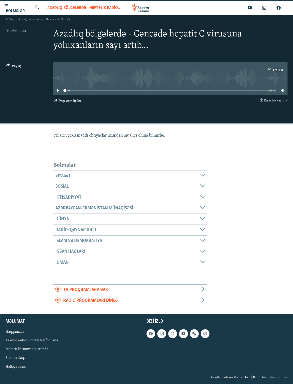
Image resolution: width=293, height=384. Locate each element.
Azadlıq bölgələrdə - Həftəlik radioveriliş (83, 8)
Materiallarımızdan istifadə (26, 349)
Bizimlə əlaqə (15, 358)
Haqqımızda (14, 332)
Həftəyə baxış (15, 366)
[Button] (14, 66)
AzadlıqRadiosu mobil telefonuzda (31, 340)
